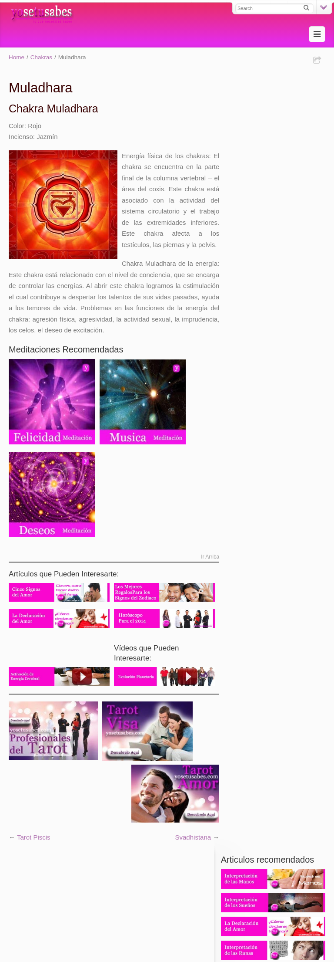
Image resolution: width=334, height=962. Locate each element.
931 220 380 (277, 313)
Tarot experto (180, 884)
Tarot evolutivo (30, 884)
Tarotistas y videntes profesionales (58, 895)
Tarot (63, 884)
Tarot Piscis (33, 846)
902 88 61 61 (277, 323)
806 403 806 (277, 350)
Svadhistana (189, 846)
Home (16, 57)
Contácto (132, 914)
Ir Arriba (206, 568)
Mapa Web (98, 914)
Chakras (41, 57)
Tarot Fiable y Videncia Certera (159, 895)
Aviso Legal (235, 914)
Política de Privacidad (181, 914)
